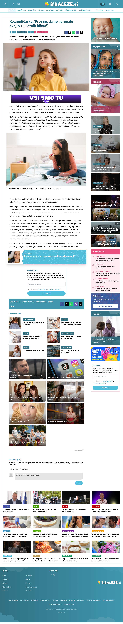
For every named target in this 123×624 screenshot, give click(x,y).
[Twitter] (69, 32)
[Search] (117, 4)
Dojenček (32, 10)
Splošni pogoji (108, 600)
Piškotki (55, 600)
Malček (41, 10)
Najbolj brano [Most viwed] (98, 251)
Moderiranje (45, 600)
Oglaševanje (13, 600)
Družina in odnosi (85, 10)
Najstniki (50, 10)
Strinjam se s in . (44, 289)
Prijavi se (46, 293)
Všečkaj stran (105, 306)
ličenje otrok (15, 302)
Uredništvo (24, 600)
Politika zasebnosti (93, 600)
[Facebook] (13, 4)
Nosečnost (21, 10)
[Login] (110, 4)
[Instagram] (18, 4)
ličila (12, 306)
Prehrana (99, 10)
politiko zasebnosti (54, 289)
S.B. (14, 32)
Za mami (59, 10)
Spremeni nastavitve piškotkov (72, 600)
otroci (50, 302)
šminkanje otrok (28, 302)
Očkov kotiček (70, 10)
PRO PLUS (34, 600)
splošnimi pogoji (42, 289)
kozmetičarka (41, 302)
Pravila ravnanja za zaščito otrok (61, 604)
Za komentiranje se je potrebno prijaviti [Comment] (49, 476)
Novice (12, 10)
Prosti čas (109, 10)
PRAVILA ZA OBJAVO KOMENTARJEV (19, 469)
